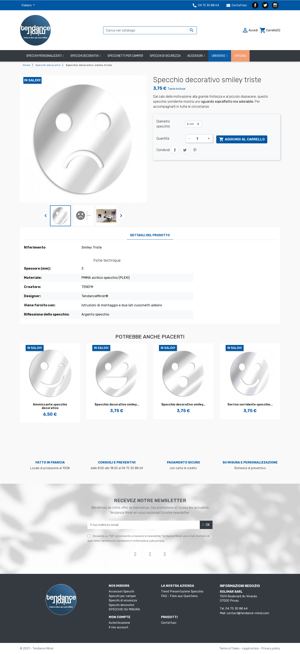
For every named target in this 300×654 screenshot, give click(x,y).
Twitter (265, 5)
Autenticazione (119, 623)
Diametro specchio (163, 123)
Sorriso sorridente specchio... (250, 404)
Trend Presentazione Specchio (182, 591)
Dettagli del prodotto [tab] (150, 235)
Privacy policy (270, 648)
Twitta (184, 150)
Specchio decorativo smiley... (117, 404)
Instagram (275, 5)
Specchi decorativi (121, 605)
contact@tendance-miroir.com (248, 613)
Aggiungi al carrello (242, 139)
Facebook (255, 5)
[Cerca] (150, 30)
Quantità (162, 138)
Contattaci (236, 5)
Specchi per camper (122, 596)
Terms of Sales (229, 648)
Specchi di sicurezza (123, 600)
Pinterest (194, 150)
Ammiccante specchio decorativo (50, 406)
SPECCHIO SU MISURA (124, 609)
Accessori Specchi (121, 591)
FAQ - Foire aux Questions (179, 596)
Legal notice (250, 648)
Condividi (174, 150)
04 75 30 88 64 (206, 5)
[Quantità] (199, 139)
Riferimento (34, 247)
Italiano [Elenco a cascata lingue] (27, 5)
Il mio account (118, 627)
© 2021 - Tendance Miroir (37, 648)
